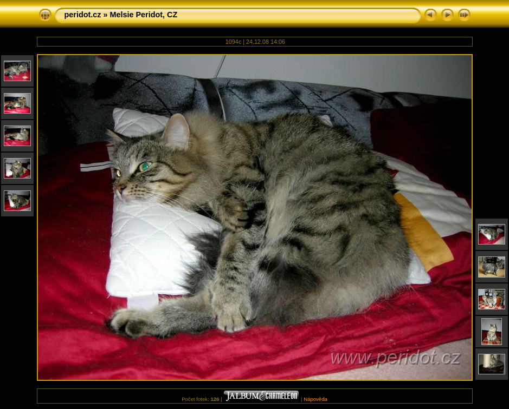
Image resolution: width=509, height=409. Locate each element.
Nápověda (315, 399)
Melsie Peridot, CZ (143, 14)
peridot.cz (83, 14)
